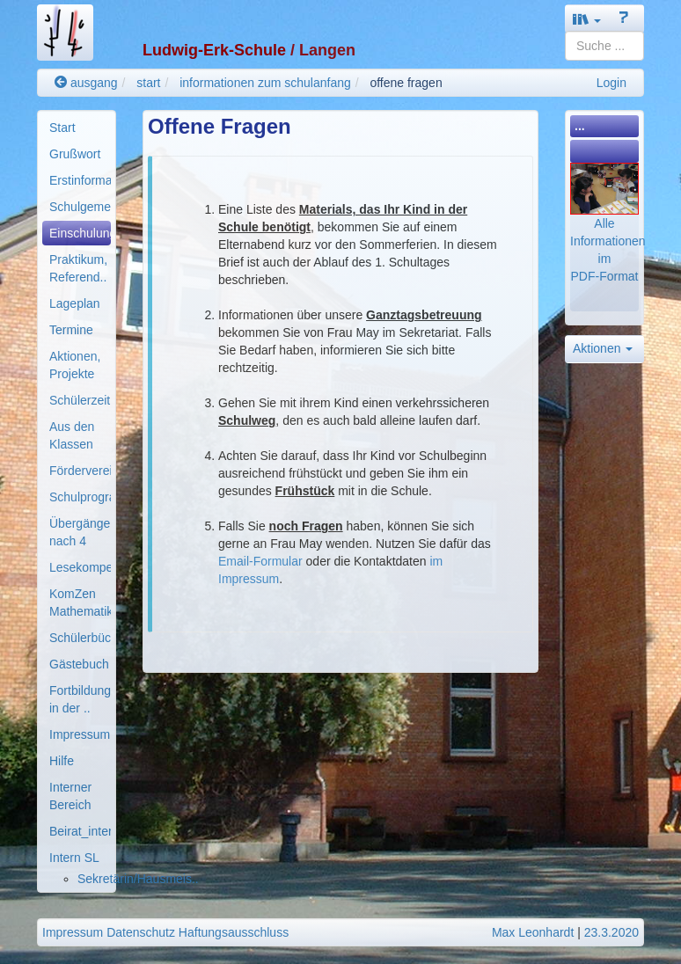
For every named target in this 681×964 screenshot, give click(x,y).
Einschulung (80, 233)
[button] (587, 19)
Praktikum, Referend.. (78, 268)
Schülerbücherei (80, 638)
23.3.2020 (611, 932)
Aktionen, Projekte (74, 365)
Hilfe (61, 761)
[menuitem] (76, 127)
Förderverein (80, 471)
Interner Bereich (70, 796)
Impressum (79, 734)
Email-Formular (260, 561)
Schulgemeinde (80, 207)
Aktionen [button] (603, 348)
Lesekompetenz (80, 567)
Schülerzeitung (80, 400)
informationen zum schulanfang (265, 83)
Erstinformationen (80, 180)
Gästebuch (79, 664)
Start (62, 127)
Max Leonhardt (533, 932)
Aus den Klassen (71, 435)
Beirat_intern (80, 831)
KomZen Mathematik (80, 602)
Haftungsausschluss (234, 932)
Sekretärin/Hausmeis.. (138, 879)
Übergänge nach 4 (79, 532)
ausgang (86, 83)
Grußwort (74, 154)
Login (611, 83)
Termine (71, 330)
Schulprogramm (80, 497)
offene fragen (406, 83)
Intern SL (74, 858)
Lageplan (74, 303)
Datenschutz (140, 932)
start (148, 83)
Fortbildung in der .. (80, 699)
